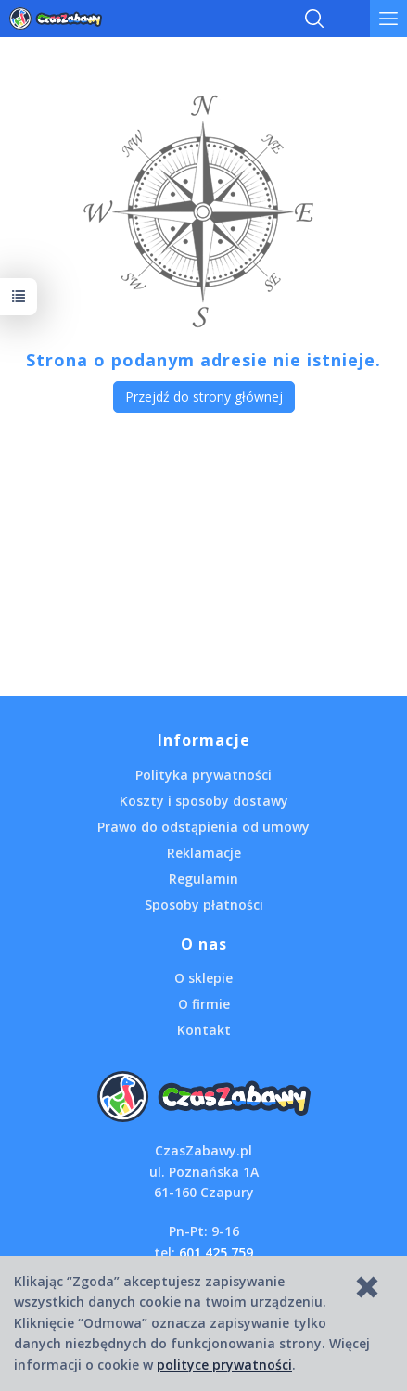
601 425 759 (216, 1252)
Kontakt (204, 1030)
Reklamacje (204, 852)
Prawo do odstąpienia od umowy (203, 827)
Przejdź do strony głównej (204, 396)
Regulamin (203, 878)
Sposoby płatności (204, 904)
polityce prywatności (224, 1364)
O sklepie (203, 978)
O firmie (204, 1004)
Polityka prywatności (203, 775)
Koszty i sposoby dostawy (204, 801)
